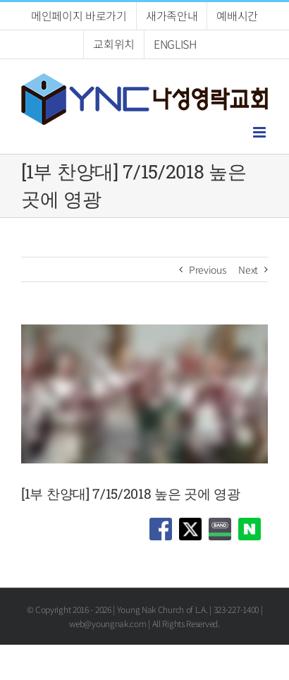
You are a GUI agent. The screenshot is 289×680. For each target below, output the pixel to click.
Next (248, 269)
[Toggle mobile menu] (260, 132)
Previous (207, 269)
